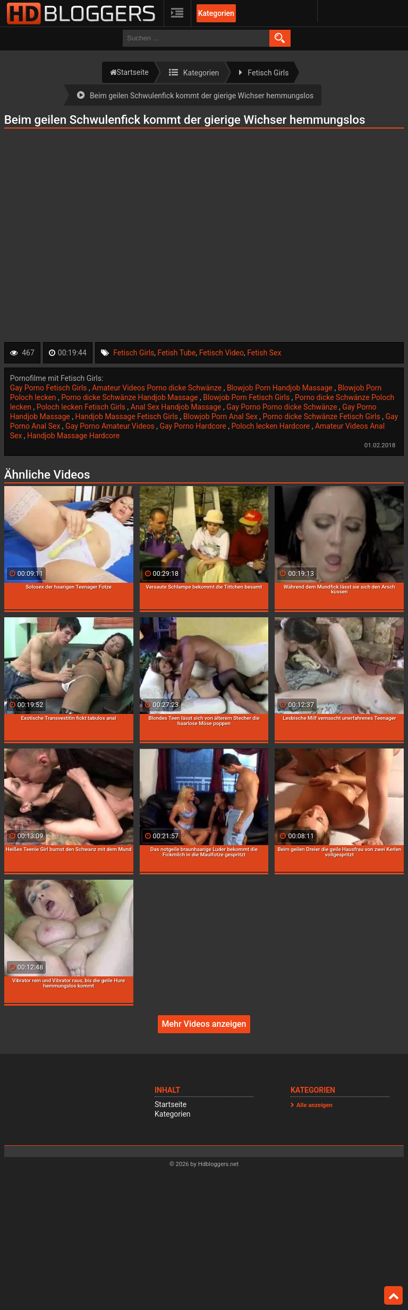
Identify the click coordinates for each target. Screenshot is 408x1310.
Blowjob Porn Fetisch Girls (247, 397)
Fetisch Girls (133, 352)
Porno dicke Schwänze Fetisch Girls (322, 416)
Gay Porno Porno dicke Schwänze (282, 407)
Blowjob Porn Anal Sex (221, 416)
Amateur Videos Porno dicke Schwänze (157, 388)
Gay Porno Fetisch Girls (49, 388)
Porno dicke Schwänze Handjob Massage (130, 397)
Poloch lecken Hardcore (271, 426)
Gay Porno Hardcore (193, 426)
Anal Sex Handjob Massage (177, 407)
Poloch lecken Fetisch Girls (82, 407)
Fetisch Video (221, 352)
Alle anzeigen (314, 1105)
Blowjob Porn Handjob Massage (281, 388)
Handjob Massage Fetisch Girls (127, 416)
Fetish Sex (264, 352)
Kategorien (216, 13)
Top (394, 1295)
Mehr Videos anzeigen (204, 1024)
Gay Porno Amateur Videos (110, 426)
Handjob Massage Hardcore (73, 435)
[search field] (196, 38)
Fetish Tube (177, 352)
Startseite (170, 1104)
